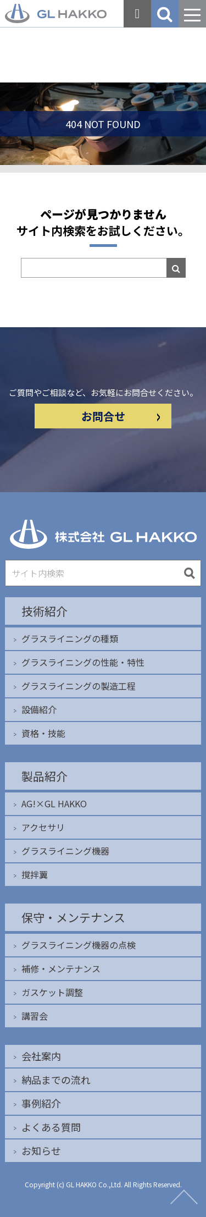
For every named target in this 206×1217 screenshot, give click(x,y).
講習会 (34, 1015)
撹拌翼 (34, 874)
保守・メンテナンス (73, 917)
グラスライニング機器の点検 (78, 944)
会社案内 (41, 1056)
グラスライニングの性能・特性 (82, 662)
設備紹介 (39, 709)
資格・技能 (43, 733)
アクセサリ (43, 827)
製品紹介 (44, 776)
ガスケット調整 (52, 992)
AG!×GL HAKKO (54, 803)
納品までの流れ (56, 1079)
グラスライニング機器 (65, 850)
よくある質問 (51, 1127)
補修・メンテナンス (61, 968)
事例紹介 (41, 1103)
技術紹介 (44, 611)
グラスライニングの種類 (69, 638)
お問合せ (120, 416)
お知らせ (41, 1150)
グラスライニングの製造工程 (78, 685)
